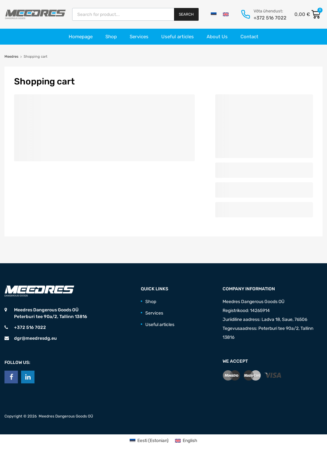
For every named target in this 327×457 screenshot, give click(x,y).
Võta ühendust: (268, 11)
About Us (217, 37)
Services (139, 37)
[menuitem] (214, 14)
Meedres (11, 56)
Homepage (81, 37)
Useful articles (177, 37)
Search (186, 14)
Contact (249, 37)
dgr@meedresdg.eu (35, 338)
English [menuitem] (190, 440)
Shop (111, 37)
